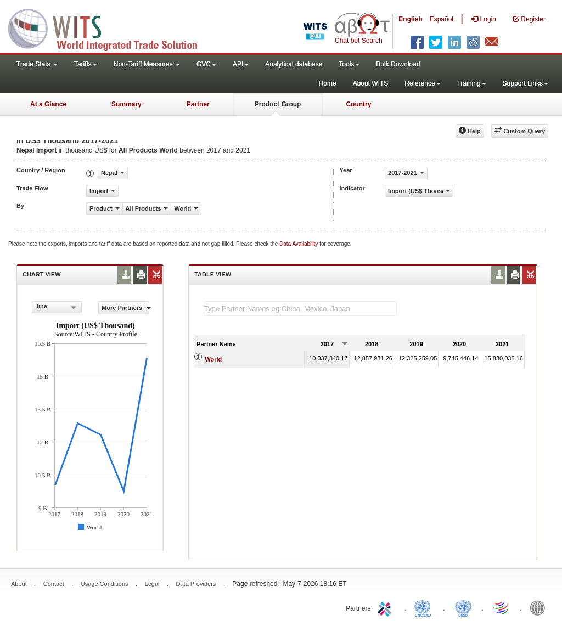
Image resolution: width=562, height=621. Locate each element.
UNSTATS (463, 607)
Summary (126, 104)
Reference (422, 83)
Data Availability (299, 244)
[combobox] (57, 307)
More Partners (125, 307)
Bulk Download (398, 64)
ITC (386, 607)
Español (441, 19)
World (213, 359)
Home (327, 83)
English (410, 19)
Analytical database (293, 64)
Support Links (525, 83)
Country (358, 104)
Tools (349, 64)
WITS (110, 27)
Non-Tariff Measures (147, 64)
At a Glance (48, 104)
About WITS (371, 83)
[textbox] (300, 308)
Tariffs (85, 64)
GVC (206, 64)
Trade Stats (37, 64)
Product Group (278, 104)
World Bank (540, 607)
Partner (198, 104)
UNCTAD (425, 607)
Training (471, 83)
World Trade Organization (502, 607)
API (241, 64)
